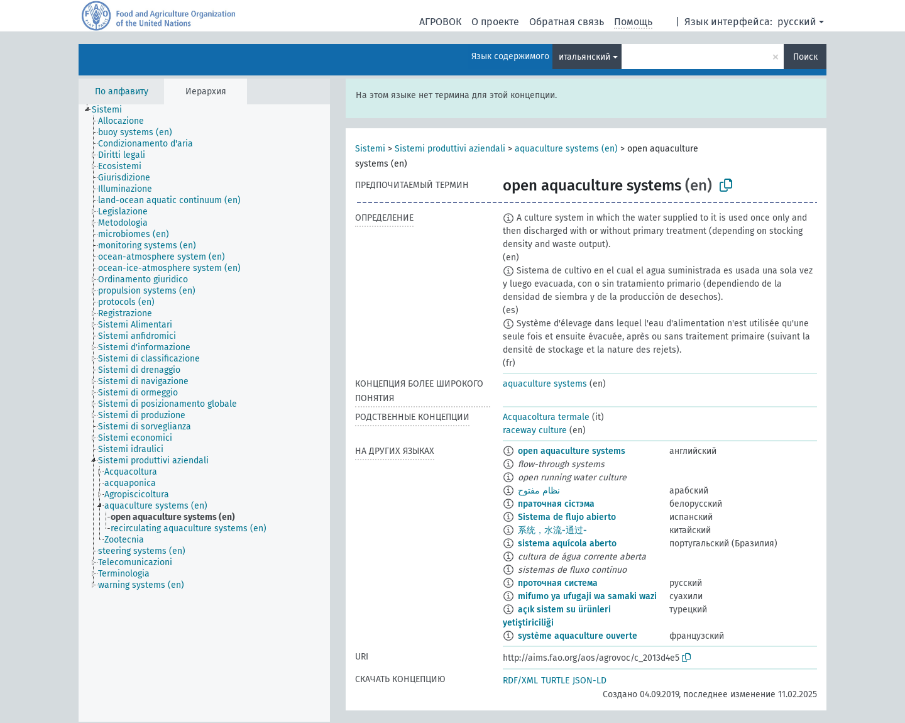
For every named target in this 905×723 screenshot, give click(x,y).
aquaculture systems (545, 383)
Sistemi (370, 148)
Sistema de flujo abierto (567, 517)
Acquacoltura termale (546, 417)
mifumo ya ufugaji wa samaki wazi (587, 596)
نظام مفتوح (539, 490)
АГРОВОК (440, 22)
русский (796, 22)
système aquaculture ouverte (577, 636)
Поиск (805, 57)
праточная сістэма (556, 504)
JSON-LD (589, 680)
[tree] (204, 413)
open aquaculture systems (571, 451)
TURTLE (555, 680)
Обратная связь (566, 22)
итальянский (584, 57)
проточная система (558, 583)
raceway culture (535, 430)
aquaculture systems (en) (566, 148)
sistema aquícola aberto (567, 543)
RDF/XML (520, 680)
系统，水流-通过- (552, 530)
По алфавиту (121, 91)
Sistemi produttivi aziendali (450, 148)
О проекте (495, 22)
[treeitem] (112, 110)
